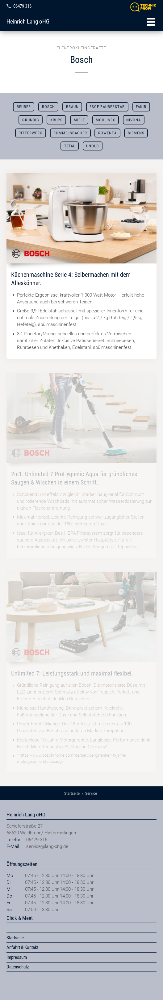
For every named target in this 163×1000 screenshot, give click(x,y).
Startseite (15, 938)
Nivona (133, 120)
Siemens (136, 133)
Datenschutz (17, 967)
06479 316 (22, 6)
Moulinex (105, 120)
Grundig (30, 120)
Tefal (69, 146)
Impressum (16, 957)
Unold (92, 146)
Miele (79, 120)
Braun (72, 106)
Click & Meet (19, 918)
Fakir (141, 106)
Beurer (24, 106)
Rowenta (107, 133)
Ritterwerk (30, 133)
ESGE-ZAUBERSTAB (107, 106)
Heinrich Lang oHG (27, 21)
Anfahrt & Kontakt (22, 947)
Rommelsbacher (70, 133)
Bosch (48, 106)
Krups (56, 120)
